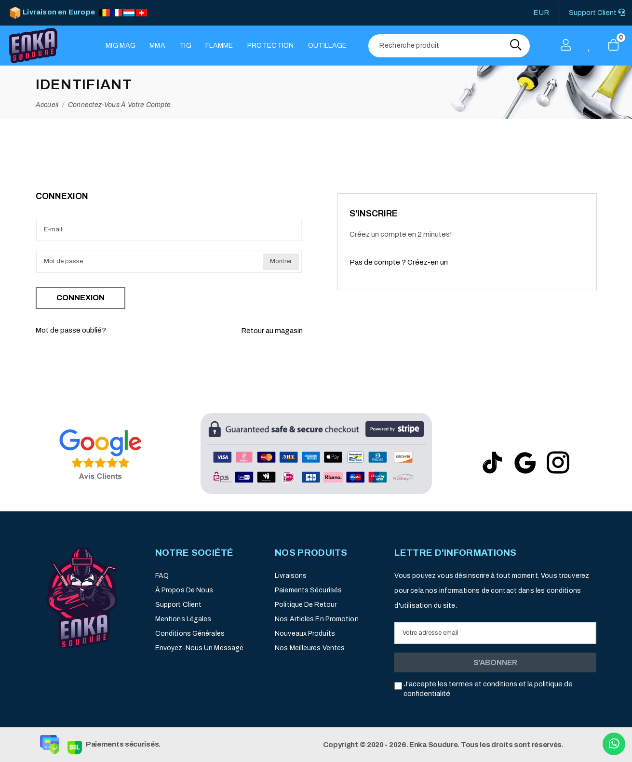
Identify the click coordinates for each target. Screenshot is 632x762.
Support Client (597, 12)
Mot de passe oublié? (70, 330)
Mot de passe (63, 261)
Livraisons (291, 575)
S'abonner (495, 662)
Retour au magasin (272, 330)
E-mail (53, 229)
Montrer (281, 261)
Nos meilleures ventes (310, 648)
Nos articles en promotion (317, 619)
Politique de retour (305, 604)
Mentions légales (183, 619)
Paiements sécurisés (308, 590)
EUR (541, 12)
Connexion (80, 298)
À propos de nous (184, 590)
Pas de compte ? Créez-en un (399, 262)
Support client (178, 604)
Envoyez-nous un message (199, 648)
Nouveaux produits (305, 633)
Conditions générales (190, 633)
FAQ (162, 575)
